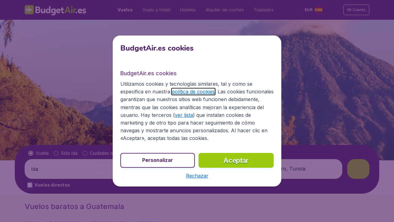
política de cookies (193, 91)
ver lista (184, 115)
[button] (197, 176)
